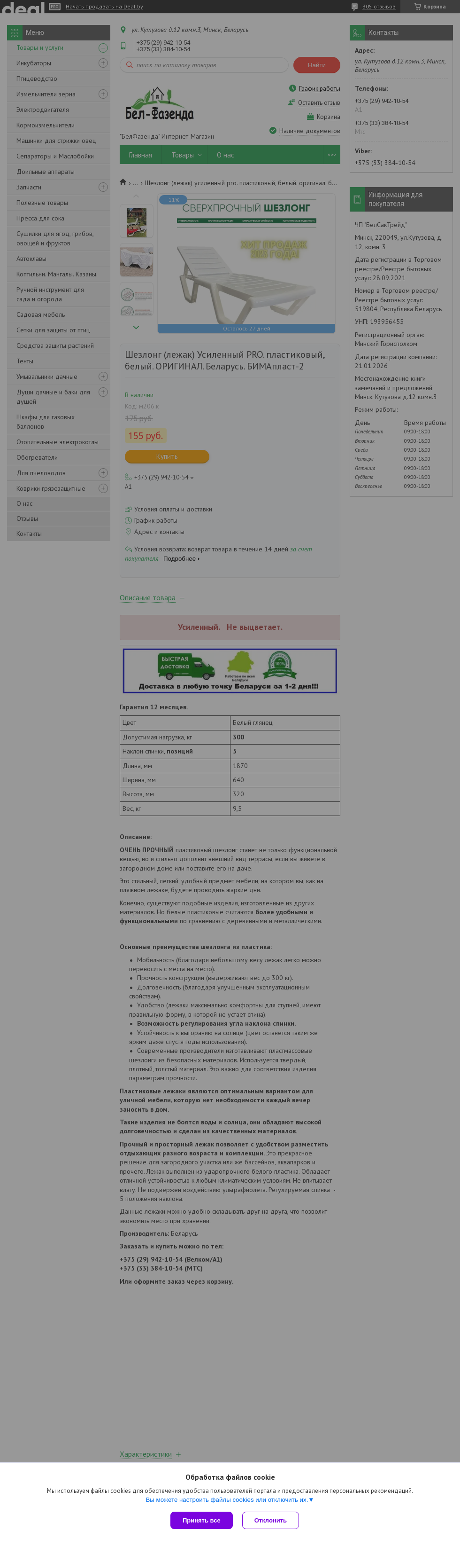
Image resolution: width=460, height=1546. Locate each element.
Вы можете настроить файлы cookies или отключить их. (227, 1499)
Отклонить (270, 1520)
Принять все (202, 1520)
